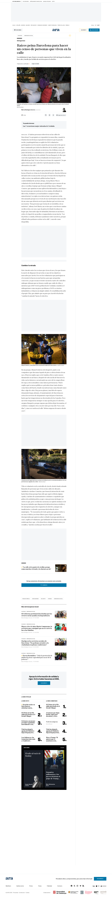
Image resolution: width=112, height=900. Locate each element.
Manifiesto (8, 886)
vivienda (50, 598)
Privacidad (15, 892)
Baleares (28, 25)
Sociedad (20, 35)
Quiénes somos (20, 886)
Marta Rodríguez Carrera (28, 109)
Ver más (62, 747)
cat (95, 25)
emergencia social (58, 598)
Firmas (31, 886)
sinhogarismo (35, 598)
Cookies (27, 892)
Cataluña (18, 25)
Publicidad (49, 886)
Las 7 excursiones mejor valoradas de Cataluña (38, 126)
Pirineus (67, 25)
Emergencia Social (28, 35)
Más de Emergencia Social (30, 607)
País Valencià (34, 25)
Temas (39, 886)
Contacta (59, 886)
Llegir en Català (35, 63)
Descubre (27, 747)
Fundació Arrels (26, 598)
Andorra (23, 25)
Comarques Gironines (42, 25)
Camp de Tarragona (52, 25)
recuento (43, 598)
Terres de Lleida (61, 25)
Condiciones (22, 892)
